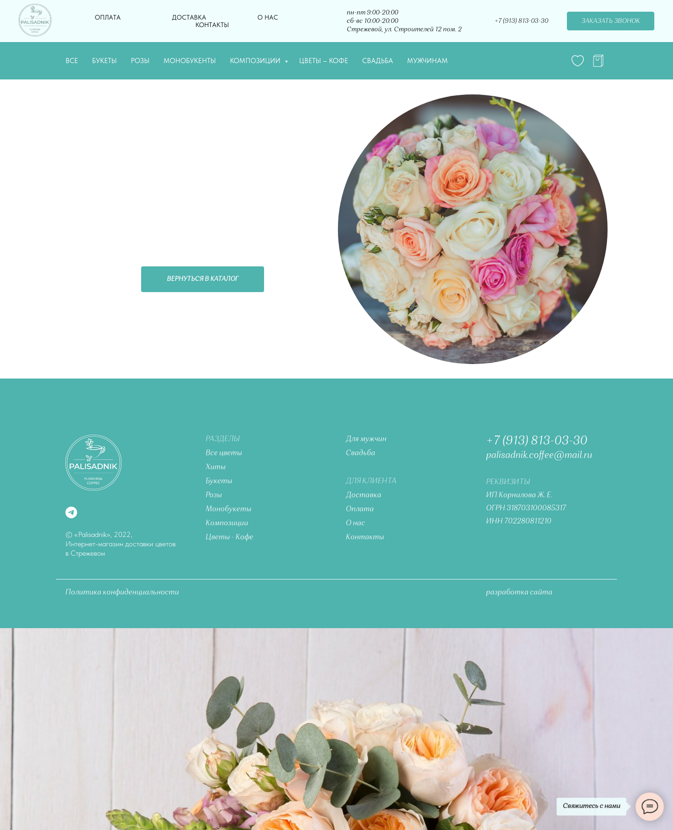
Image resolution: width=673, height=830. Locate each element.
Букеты (104, 61)
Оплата (108, 17)
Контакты (212, 25)
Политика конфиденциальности (122, 592)
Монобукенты (190, 61)
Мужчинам (427, 61)
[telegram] (598, 61)
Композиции (256, 61)
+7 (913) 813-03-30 (521, 21)
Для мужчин (366, 439)
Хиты (216, 467)
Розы (140, 61)
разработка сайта (519, 592)
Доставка (189, 17)
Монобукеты (228, 509)
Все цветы (224, 453)
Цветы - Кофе (229, 537)
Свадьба (377, 61)
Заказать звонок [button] (610, 21)
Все (71, 61)
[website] (578, 61)
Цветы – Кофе (323, 61)
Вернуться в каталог (202, 279)
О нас (268, 17)
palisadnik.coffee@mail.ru (539, 455)
